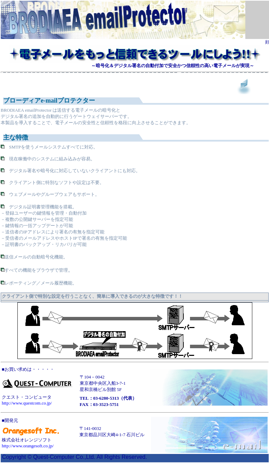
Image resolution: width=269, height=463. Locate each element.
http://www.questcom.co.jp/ (27, 403)
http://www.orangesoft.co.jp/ (28, 445)
